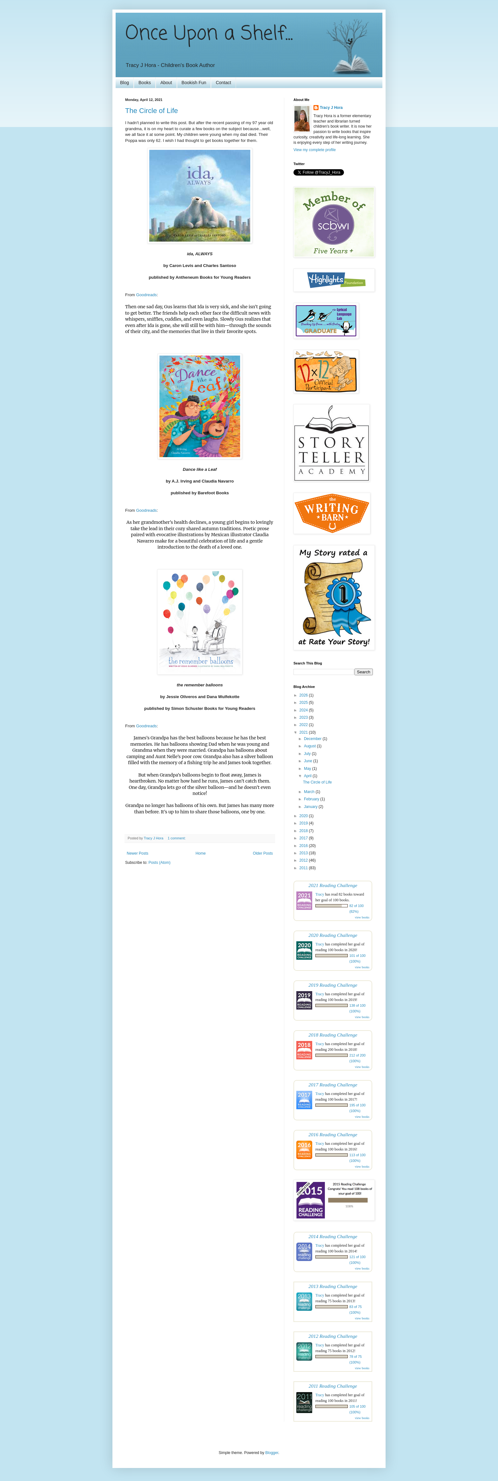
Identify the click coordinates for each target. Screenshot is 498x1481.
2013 (304, 853)
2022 (304, 725)
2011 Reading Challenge (333, 1386)
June (308, 761)
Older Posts (263, 853)
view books (362, 917)
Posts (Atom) (159, 862)
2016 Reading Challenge (332, 1134)
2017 (304, 838)
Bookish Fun (194, 82)
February (312, 799)
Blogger (271, 1453)
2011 (304, 868)
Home (201, 853)
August (310, 746)
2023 (304, 717)
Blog (124, 82)
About (166, 82)
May (308, 768)
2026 (304, 695)
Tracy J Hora (331, 107)
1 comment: (177, 838)
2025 (304, 702)
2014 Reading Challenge (332, 1236)
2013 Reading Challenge (332, 1286)
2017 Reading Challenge (332, 1084)
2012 (304, 860)
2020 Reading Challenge (332, 935)
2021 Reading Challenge (332, 885)
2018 (304, 831)
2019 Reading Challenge (332, 985)
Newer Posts (137, 853)
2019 (304, 823)
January (311, 806)
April (308, 776)
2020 (304, 816)
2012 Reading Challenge (332, 1336)
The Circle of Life (151, 111)
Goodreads (146, 294)
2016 (304, 846)
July (308, 753)
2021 (304, 732)
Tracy (319, 894)
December (313, 739)
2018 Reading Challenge (332, 1034)
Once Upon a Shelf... (209, 34)
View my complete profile (314, 150)
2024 (304, 710)
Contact (223, 82)
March (310, 792)
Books (144, 82)
